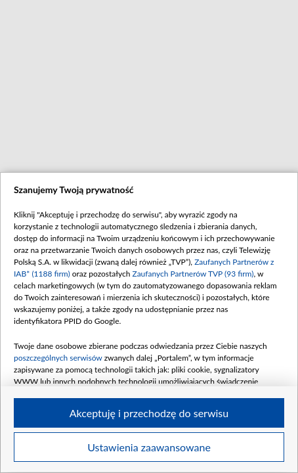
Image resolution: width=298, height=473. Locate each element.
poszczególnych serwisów (58, 358)
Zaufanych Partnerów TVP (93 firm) (192, 274)
